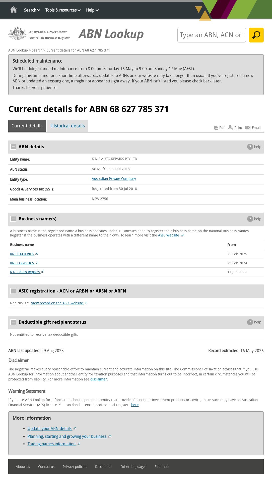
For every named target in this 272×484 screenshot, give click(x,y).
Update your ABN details (52, 428)
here (135, 405)
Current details (27, 126)
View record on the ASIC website (59, 303)
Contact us (46, 467)
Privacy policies (75, 467)
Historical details (67, 126)
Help (90, 10)
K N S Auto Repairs (27, 272)
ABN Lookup (18, 50)
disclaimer (98, 379)
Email (256, 128)
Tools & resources (61, 10)
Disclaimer (103, 467)
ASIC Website (171, 235)
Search (30, 10)
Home (14, 10)
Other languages (133, 467)
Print (238, 128)
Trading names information (54, 444)
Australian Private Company (114, 179)
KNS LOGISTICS (24, 263)
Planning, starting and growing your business (69, 436)
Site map (162, 467)
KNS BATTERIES (24, 254)
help (257, 147)
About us (23, 467)
